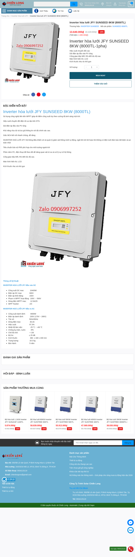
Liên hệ (76, 11)
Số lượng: (74, 67)
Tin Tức (61, 11)
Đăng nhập (122, 5)
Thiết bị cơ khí (7, 491)
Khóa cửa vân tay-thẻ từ (79, 471)
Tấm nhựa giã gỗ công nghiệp (81, 468)
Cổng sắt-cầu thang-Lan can (80, 464)
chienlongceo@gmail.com (21, 474)
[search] (73, 4)
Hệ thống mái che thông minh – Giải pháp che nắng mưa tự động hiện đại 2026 (101, 475)
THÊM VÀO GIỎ (100, 84)
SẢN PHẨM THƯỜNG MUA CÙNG (23, 387)
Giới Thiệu (44, 11)
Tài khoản (122, 3)
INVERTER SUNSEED (90, 26)
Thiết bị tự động (75, 460)
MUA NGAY (100, 75)
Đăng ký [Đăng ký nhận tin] (128, 443)
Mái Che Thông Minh (77, 457)
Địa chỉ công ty (108, 4)
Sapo (92, 505)
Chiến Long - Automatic (68, 505)
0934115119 (89, 5)
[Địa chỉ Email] (104, 442)
